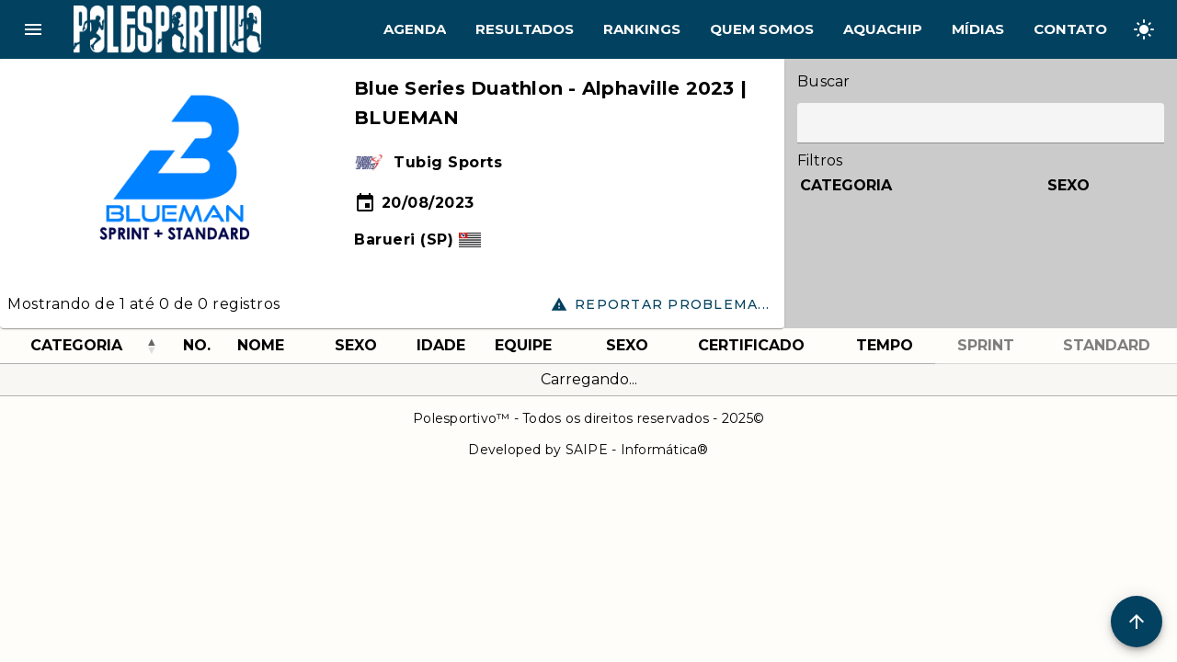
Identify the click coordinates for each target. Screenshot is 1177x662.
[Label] (980, 123)
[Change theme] (1144, 29)
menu (33, 29)
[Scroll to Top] (1136, 621)
